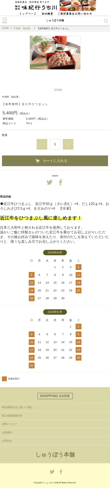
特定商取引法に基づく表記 (17, 407)
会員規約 (7, 432)
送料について (9, 424)
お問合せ (7, 440)
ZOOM (58, 89)
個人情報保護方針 (12, 415)
